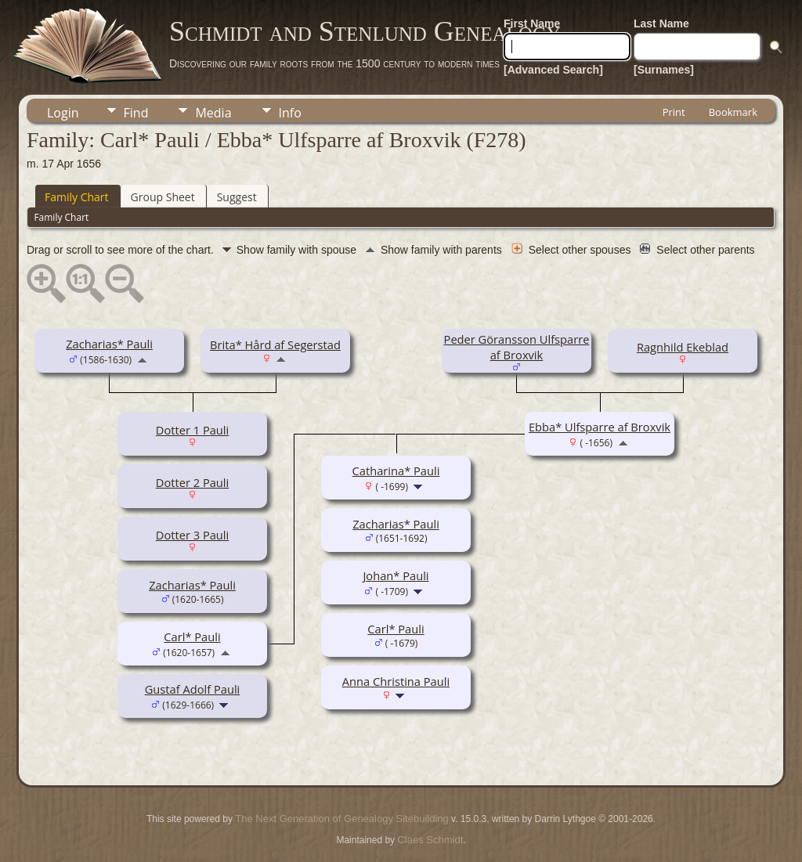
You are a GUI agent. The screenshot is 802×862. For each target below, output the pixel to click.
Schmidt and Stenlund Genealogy (365, 31)
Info (290, 112)
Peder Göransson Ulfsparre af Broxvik (517, 346)
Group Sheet (163, 196)
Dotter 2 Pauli (192, 482)
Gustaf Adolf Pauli (192, 689)
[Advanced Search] (553, 69)
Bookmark (733, 112)
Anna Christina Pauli (396, 681)
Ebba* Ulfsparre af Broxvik (599, 427)
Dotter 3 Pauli (192, 535)
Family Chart (77, 196)
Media (213, 112)
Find (136, 112)
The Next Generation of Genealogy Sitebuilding (341, 818)
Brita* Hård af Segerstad (275, 344)
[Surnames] (664, 69)
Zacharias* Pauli (109, 344)
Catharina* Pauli (396, 470)
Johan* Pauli (395, 575)
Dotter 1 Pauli (192, 430)
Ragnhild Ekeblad (682, 347)
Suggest (237, 196)
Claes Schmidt (430, 840)
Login (63, 112)
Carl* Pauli (192, 636)
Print (674, 112)
